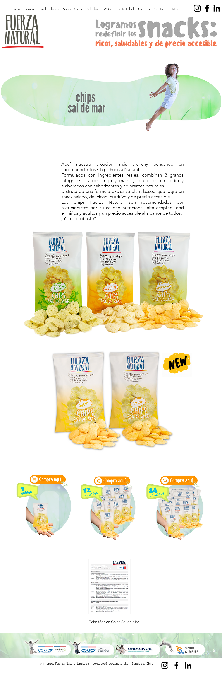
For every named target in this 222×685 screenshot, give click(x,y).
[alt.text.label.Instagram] (197, 8)
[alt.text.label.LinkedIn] (216, 8)
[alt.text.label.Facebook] (207, 8)
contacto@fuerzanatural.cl (111, 663)
